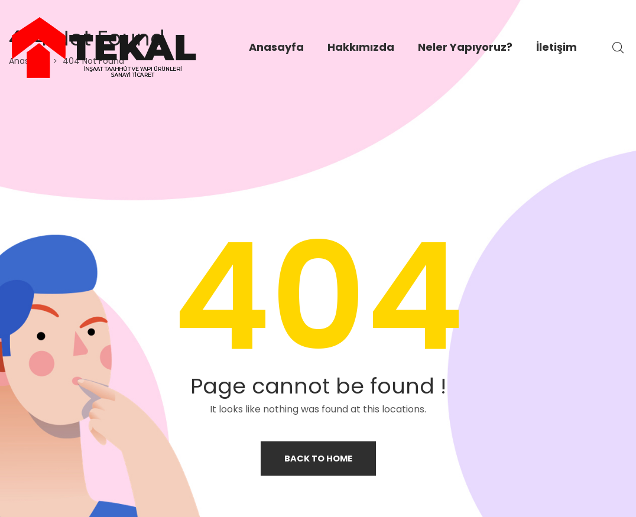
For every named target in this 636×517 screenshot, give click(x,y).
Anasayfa (276, 47)
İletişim (556, 47)
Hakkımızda (360, 47)
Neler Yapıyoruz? (465, 47)
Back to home (318, 458)
